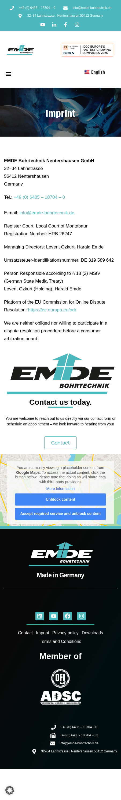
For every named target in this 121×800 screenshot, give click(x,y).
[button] (8, 74)
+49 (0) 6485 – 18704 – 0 (39, 197)
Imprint (42, 633)
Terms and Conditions (60, 641)
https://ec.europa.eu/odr (52, 309)
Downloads (92, 633)
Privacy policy (65, 633)
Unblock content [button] (60, 499)
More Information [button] (60, 488)
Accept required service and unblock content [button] (60, 513)
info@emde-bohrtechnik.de (47, 212)
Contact (25, 633)
